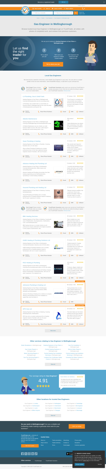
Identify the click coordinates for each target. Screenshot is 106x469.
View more (53, 330)
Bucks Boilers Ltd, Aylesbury (68, 376)
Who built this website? (68, 466)
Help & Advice (44, 442)
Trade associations (56, 440)
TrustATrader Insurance (51, 460)
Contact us (66, 442)
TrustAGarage (38, 460)
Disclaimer (77, 442)
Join (63, 2)
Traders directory (56, 442)
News (42, 445)
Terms (53, 445)
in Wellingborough (31, 345)
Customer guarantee (80, 445)
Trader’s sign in (81, 5)
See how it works (30, 445)
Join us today (76, 426)
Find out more (67, 90)
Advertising (66, 440)
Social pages (66, 445)
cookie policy (86, 460)
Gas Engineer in (31, 403)
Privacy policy (78, 440)
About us (43, 440)
